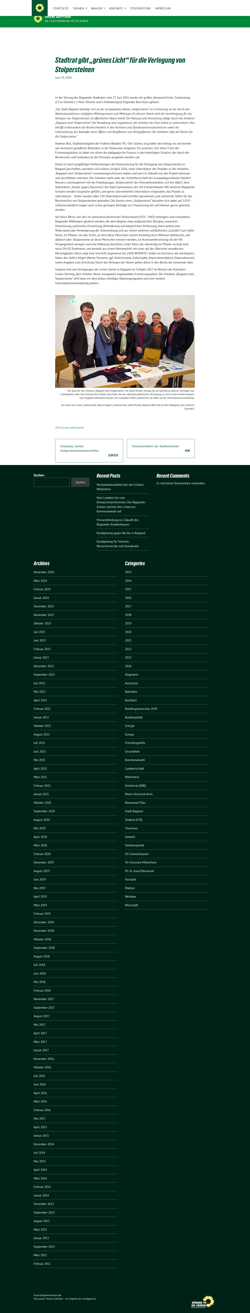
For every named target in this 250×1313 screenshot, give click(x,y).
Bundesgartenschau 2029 (141, 704)
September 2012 (44, 1242)
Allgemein (131, 670)
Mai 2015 (39, 1113)
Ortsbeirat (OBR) (135, 781)
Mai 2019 (39, 883)
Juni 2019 (40, 874)
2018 (128, 610)
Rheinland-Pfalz (135, 798)
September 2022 (44, 670)
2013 (128, 567)
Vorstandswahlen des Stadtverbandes (161, 443)
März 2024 (40, 576)
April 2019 (40, 891)
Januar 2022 (41, 712)
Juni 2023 (40, 635)
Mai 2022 (39, 687)
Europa (64, 422)
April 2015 (40, 1122)
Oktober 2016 (42, 1062)
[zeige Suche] (211, 5)
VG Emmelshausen (137, 849)
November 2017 (44, 994)
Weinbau (130, 891)
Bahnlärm (131, 687)
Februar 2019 (42, 909)
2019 (128, 618)
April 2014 (40, 1165)
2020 (128, 627)
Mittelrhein (132, 772)
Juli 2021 (39, 738)
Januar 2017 (41, 1045)
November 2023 (44, 610)
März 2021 (40, 772)
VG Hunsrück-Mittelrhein (141, 857)
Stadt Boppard (76, 422)
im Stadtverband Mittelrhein (66, 21)
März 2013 (40, 1225)
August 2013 (42, 1216)
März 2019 (40, 900)
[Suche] (206, 5)
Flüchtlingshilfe (135, 738)
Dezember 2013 (44, 1199)
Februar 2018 (42, 985)
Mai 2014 (39, 1156)
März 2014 (40, 1173)
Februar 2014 (42, 1182)
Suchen (39, 470)
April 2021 (40, 763)
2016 (57, 422)
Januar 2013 (41, 1233)
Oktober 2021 (42, 721)
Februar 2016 (42, 1105)
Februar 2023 (42, 644)
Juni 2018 (40, 968)
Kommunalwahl (135, 755)
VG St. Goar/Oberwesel (139, 866)
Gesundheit (132, 746)
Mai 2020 (39, 823)
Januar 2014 (41, 1190)
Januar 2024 (41, 593)
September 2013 (44, 1207)
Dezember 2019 (44, 857)
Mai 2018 (39, 977)
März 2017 (40, 1037)
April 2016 (40, 1088)
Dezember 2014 (44, 1139)
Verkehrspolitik (134, 840)
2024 (128, 661)
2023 (128, 652)
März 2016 (40, 1096)
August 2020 (42, 815)
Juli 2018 (39, 960)
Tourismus (131, 823)
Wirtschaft (131, 900)
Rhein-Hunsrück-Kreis (139, 789)
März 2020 (40, 840)
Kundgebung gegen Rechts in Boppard (121, 528)
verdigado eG (89, 1293)
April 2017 (40, 1028)
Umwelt (130, 832)
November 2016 (44, 1054)
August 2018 (42, 951)
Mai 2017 (39, 1020)
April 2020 (40, 832)
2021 (128, 635)
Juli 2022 (39, 678)
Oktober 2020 (42, 798)
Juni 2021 (40, 746)
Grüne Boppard (58, 16)
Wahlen (130, 883)
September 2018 (44, 943)
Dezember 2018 (44, 917)
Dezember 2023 (44, 601)
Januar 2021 (41, 789)
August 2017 (42, 1011)
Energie (130, 721)
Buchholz (131, 695)
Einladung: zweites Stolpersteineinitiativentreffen (89, 446)
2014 (128, 576)
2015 (128, 584)
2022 (128, 644)
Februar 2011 (42, 1259)
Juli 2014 (39, 1148)
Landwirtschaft (134, 763)
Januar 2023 (41, 652)
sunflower (58, 1293)
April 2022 (40, 695)
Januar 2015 (41, 1131)
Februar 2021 (42, 781)
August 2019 (42, 866)
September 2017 (44, 1003)
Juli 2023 (39, 627)
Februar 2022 (42, 704)
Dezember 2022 (44, 661)
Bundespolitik (134, 712)
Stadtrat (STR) (133, 815)
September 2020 (44, 806)
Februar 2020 (42, 849)
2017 (128, 601)
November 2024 (44, 567)
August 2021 (42, 729)
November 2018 (44, 926)
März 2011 (40, 1250)
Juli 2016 (39, 1071)
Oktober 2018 (42, 934)
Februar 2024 (42, 584)
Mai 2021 (39, 755)
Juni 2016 (40, 1079)
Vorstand (130, 874)
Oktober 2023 (42, 618)
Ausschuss (131, 678)
